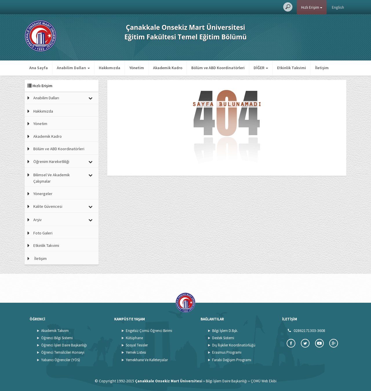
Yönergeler (42, 193)
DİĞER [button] (261, 67)
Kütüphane (134, 337)
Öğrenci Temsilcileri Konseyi (62, 352)
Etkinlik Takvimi (291, 67)
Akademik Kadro (167, 67)
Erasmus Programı (226, 352)
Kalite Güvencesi (47, 206)
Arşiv (37, 219)
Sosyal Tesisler (137, 345)
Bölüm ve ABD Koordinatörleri (218, 67)
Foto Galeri (42, 233)
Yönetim (136, 67)
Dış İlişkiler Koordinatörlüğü (233, 345)
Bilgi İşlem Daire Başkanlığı (226, 381)
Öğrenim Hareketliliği (51, 161)
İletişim (322, 67)
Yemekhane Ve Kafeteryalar (147, 359)
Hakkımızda (109, 67)
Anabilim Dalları (46, 97)
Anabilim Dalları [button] (73, 67)
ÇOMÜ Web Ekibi (264, 381)
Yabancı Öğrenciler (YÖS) (60, 359)
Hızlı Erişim (311, 7)
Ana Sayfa (38, 67)
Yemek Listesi (136, 352)
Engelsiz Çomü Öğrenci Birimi (149, 330)
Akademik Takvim (55, 330)
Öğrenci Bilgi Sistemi (57, 337)
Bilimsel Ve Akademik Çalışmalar (51, 178)
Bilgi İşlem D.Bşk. (225, 330)
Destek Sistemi (223, 337)
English (338, 7)
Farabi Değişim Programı (231, 359)
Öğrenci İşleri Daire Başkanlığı (64, 345)
